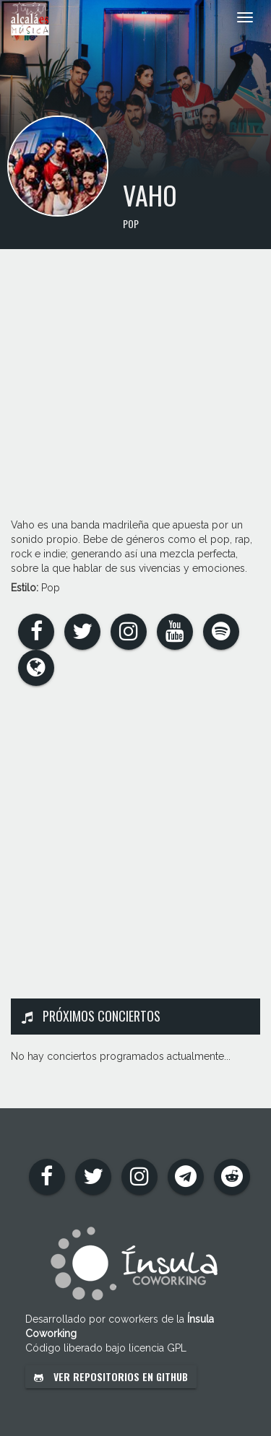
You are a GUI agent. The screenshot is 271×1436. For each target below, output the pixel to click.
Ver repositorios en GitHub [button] (111, 1376)
